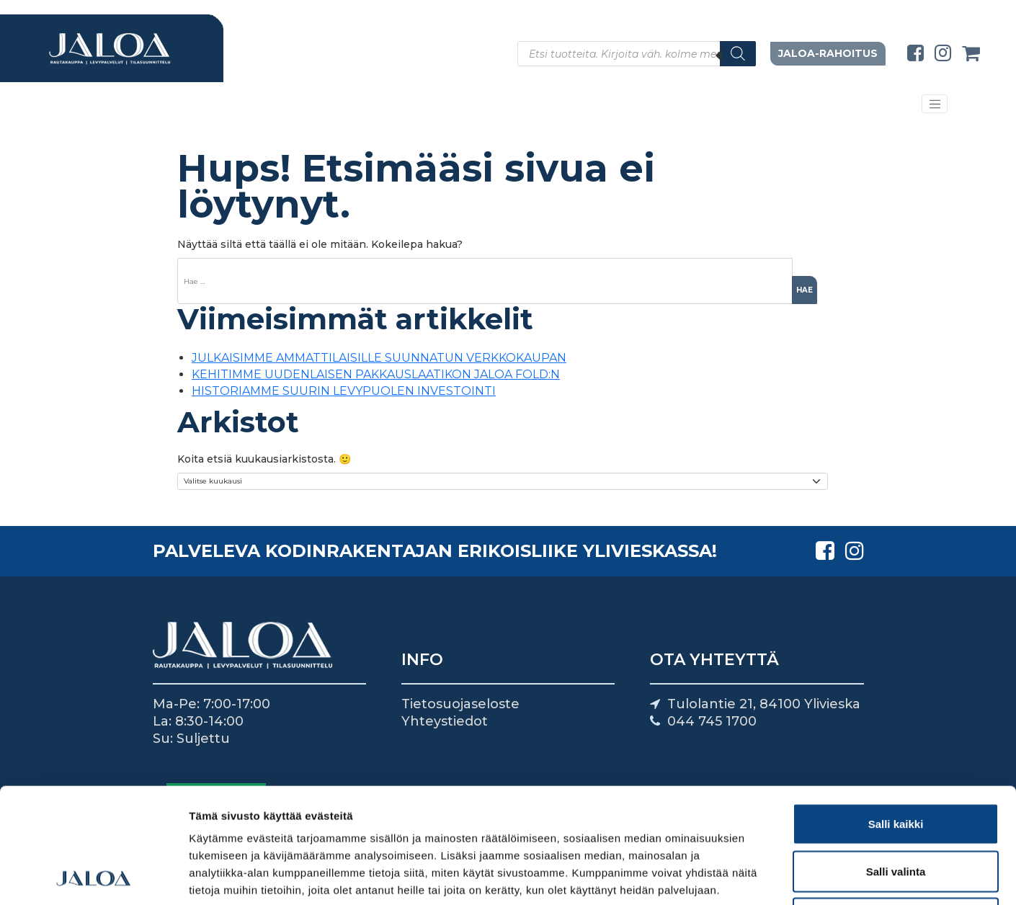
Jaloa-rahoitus (828, 53)
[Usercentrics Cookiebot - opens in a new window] (93, 877)
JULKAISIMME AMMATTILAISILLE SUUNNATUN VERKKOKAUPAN (379, 358)
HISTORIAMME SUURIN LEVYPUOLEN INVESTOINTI (344, 391)
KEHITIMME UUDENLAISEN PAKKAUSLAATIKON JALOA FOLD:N (376, 374)
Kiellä (895, 810)
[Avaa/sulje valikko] (935, 103)
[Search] (738, 53)
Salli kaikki (896, 716)
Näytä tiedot (770, 876)
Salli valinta (896, 763)
